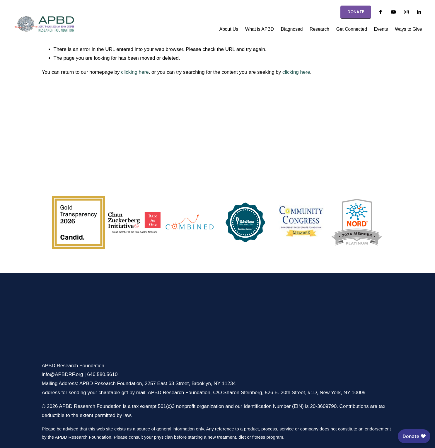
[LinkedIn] (419, 12)
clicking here (135, 72)
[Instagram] (406, 12)
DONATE (355, 12)
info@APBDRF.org (62, 374)
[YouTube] (393, 12)
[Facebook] (380, 12)
